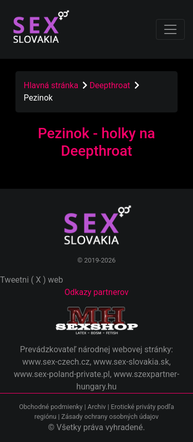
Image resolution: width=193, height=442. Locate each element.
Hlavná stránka (51, 85)
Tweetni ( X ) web (31, 280)
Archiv (96, 407)
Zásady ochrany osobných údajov (110, 416)
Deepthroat (111, 85)
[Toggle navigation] (170, 29)
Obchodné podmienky (51, 407)
